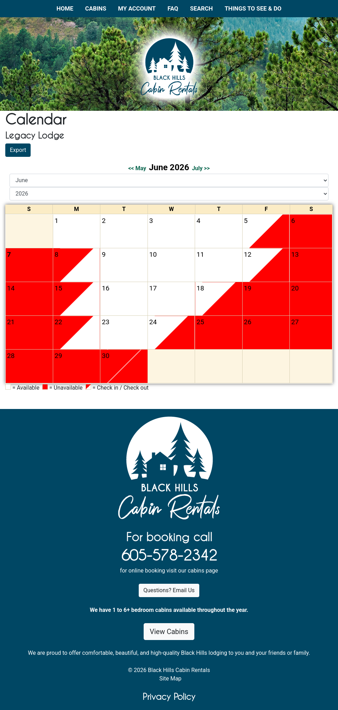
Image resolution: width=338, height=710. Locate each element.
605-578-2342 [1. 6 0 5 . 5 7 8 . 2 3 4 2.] (169, 555)
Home (65, 8)
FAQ (173, 8)
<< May (137, 168)
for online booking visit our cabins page (169, 570)
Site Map (170, 678)
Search (201, 8)
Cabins (95, 8)
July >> (201, 168)
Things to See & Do (253, 8)
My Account (137, 8)
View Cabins (169, 631)
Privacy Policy (169, 696)
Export (18, 150)
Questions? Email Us (169, 590)
